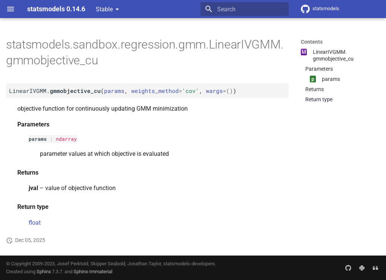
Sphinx (44, 271)
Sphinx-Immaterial (93, 271)
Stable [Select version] (104, 9)
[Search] (245, 9)
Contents (312, 42)
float (35, 222)
